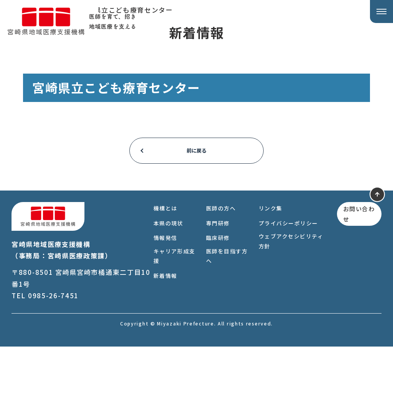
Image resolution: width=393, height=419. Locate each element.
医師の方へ (218, 280)
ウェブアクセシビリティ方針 (288, 313)
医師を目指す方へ (221, 328)
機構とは (163, 280)
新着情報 (163, 348)
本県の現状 (166, 295)
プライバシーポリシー (286, 295)
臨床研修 (215, 310)
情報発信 (163, 310)
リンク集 (268, 280)
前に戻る (196, 223)
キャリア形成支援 (169, 328)
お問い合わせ (354, 287)
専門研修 (215, 295)
